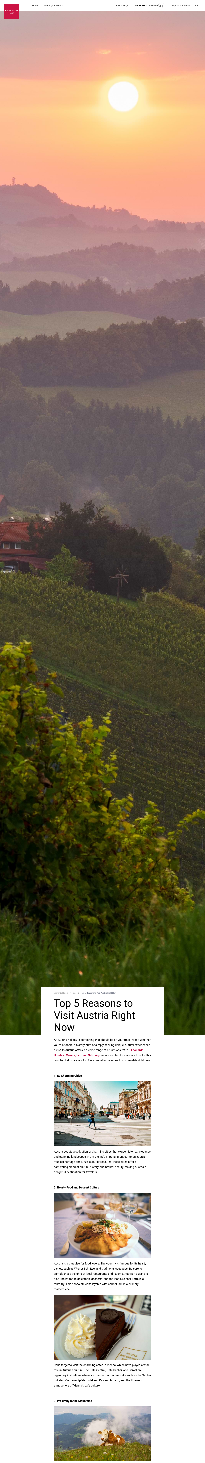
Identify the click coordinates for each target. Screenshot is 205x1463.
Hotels (35, 5)
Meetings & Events (53, 5)
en (198, 5)
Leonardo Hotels (61, 993)
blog (74, 993)
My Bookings (122, 5)
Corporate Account (180, 5)
